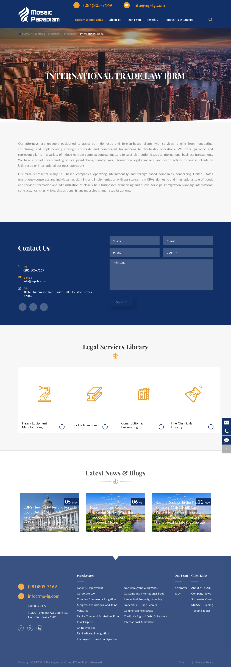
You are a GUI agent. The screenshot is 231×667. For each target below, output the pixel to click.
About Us (115, 19)
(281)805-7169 (92, 5)
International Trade (92, 33)
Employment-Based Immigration (97, 640)
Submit (121, 302)
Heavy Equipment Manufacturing (34, 425)
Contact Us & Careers (179, 19)
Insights (152, 19)
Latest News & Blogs (116, 474)
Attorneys (181, 589)
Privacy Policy (204, 664)
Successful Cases (202, 601)
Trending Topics (200, 612)
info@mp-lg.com (144, 5)
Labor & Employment (90, 589)
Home (26, 33)
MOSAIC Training (202, 606)
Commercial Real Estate (138, 612)
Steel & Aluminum (84, 425)
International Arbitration (139, 623)
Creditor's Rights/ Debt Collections (146, 618)
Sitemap (184, 664)
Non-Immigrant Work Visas (141, 589)
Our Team (134, 19)
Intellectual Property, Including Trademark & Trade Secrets (143, 603)
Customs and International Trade (144, 595)
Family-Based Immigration (93, 635)
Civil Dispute (85, 623)
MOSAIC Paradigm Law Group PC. (55, 664)
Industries (70, 33)
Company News (201, 595)
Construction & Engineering (132, 425)
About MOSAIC (201, 589)
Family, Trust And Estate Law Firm (98, 618)
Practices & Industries (88, 19)
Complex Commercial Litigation (96, 601)
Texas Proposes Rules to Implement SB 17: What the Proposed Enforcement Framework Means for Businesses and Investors (111, 517)
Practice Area (85, 577)
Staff (178, 596)
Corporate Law (86, 595)
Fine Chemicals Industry (181, 425)
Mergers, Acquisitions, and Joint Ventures (97, 609)
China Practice (86, 629)
